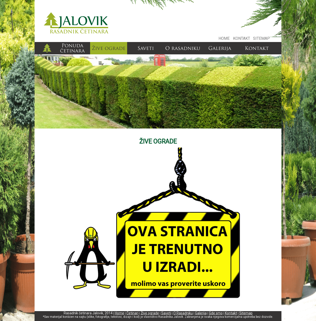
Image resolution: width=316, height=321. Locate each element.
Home (119, 313)
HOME (224, 38)
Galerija (201, 313)
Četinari (132, 313)
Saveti (166, 313)
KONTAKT (241, 38)
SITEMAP (261, 38)
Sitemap (246, 313)
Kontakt (231, 313)
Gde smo (216, 313)
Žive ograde (150, 313)
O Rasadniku (183, 313)
